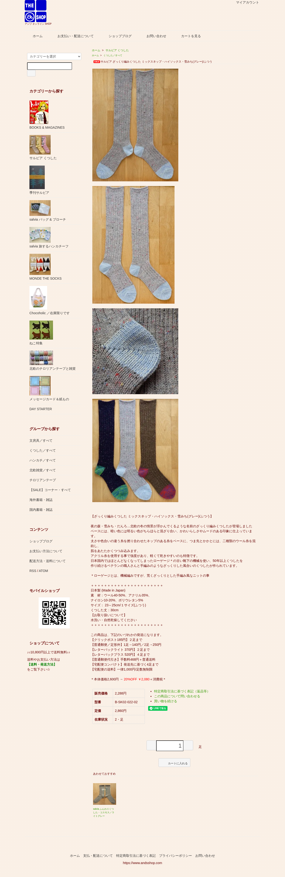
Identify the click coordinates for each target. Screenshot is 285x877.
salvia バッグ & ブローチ (47, 210)
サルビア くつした (117, 50)
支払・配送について (98, 855)
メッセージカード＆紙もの (49, 388)
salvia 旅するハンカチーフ (49, 237)
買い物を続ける (165, 701)
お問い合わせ (153, 36)
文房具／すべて (41, 440)
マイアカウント (245, 2)
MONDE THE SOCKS (45, 267)
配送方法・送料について (47, 561)
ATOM (43, 571)
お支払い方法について (45, 551)
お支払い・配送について (72, 36)
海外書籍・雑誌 (41, 500)
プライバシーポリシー (175, 855)
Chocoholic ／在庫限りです (49, 300)
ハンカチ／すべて (42, 460)
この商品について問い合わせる (177, 696)
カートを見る (187, 36)
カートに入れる (174, 762)
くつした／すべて (112, 55)
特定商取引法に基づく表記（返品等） (182, 691)
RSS (32, 571)
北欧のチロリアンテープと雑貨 (52, 360)
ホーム (34, 36)
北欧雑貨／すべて (42, 470)
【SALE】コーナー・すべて (50, 490)
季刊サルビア (39, 180)
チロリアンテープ (42, 480)
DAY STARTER (40, 409)
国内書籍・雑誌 (41, 510)
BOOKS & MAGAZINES (47, 114)
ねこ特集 (41, 333)
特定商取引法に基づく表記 (136, 855)
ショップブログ (117, 36)
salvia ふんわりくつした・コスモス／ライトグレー (103, 812)
